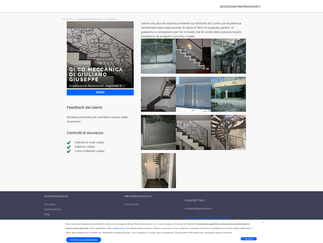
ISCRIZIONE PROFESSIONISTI (240, 6)
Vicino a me (131, 204)
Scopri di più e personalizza (83, 240)
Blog (46, 214)
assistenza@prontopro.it (198, 208)
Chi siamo (49, 204)
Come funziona (52, 209)
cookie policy (118, 228)
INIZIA (100, 92)
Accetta (249, 239)
